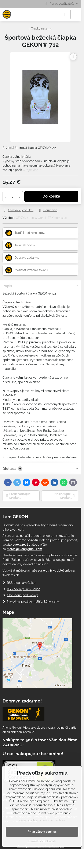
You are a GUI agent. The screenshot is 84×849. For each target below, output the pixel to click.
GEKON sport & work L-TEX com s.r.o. (41, 217)
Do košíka (51, 196)
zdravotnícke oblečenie (54, 570)
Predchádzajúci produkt (19, 495)
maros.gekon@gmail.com (24, 549)
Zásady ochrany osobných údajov (42, 820)
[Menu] (76, 14)
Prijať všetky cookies (42, 831)
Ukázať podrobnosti (42, 841)
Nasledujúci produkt (64, 495)
